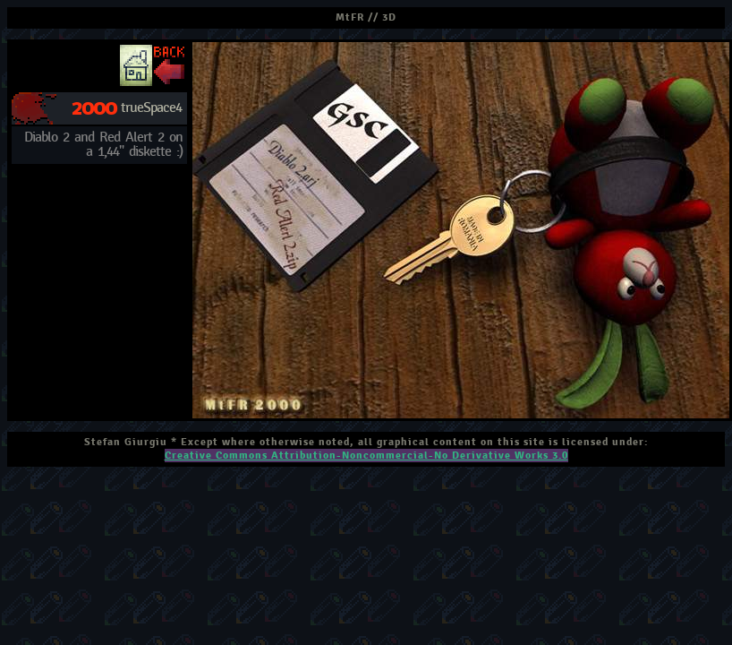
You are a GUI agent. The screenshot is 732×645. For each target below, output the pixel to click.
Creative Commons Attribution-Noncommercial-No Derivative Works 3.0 (366, 455)
